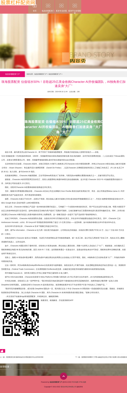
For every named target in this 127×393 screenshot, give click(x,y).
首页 (34, 6)
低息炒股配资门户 (48, 7)
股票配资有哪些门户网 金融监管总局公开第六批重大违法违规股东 (104, 357)
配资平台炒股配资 (74, 7)
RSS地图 (75, 382)
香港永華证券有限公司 (68, 387)
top (63, 376)
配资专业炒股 (61, 6)
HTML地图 (82, 382)
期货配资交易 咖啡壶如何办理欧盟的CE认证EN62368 (24, 357)
